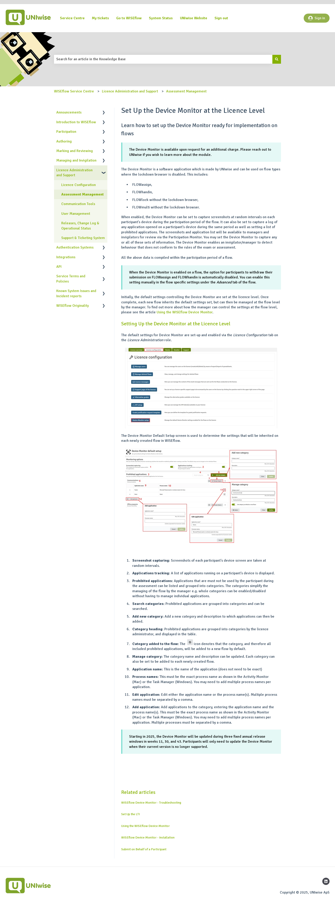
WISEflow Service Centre (74, 91)
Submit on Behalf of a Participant (143, 849)
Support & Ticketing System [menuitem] (83, 238)
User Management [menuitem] (75, 213)
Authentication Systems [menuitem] (75, 247)
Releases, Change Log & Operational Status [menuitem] (80, 225)
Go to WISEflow (129, 18)
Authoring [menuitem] (64, 141)
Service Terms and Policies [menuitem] (70, 278)
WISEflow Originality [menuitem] (72, 305)
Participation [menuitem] (66, 131)
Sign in (316, 18)
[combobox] (163, 59)
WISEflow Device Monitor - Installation (148, 837)
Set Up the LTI (130, 814)
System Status (161, 18)
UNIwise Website (193, 18)
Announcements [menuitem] (68, 112)
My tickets (100, 18)
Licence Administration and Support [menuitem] (74, 172)
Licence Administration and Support (130, 91)
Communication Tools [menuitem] (78, 204)
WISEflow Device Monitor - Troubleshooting (151, 803)
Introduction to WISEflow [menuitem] (76, 122)
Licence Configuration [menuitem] (78, 185)
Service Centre (72, 18)
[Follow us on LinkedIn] (326, 881)
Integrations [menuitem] (65, 257)
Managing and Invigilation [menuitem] (76, 160)
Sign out (221, 18)
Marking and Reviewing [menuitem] (74, 151)
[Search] (276, 59)
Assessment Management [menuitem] (82, 194)
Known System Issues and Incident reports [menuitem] (76, 293)
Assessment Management (186, 91)
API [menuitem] (59, 266)
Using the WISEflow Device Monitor (184, 312)
